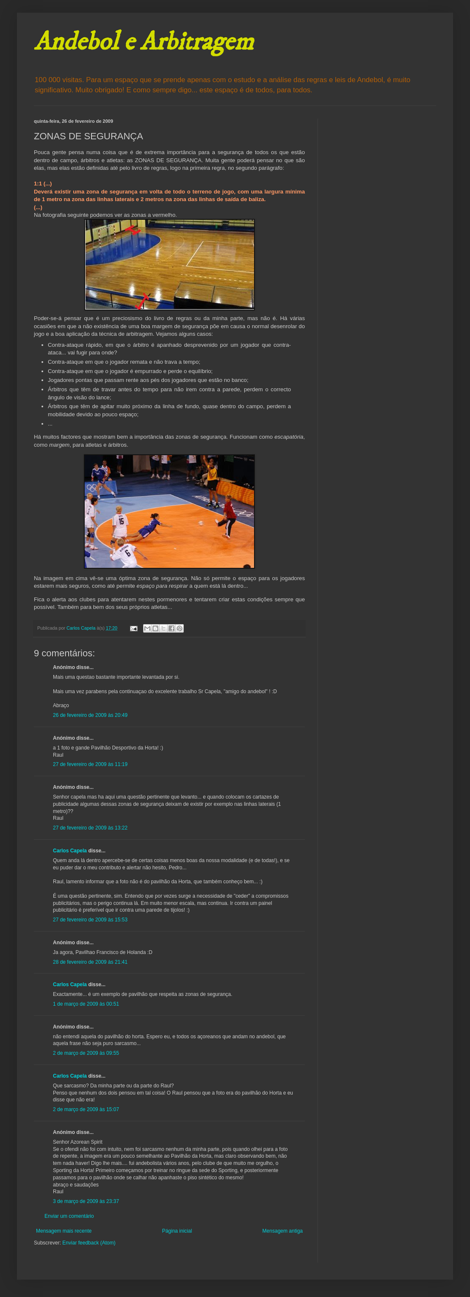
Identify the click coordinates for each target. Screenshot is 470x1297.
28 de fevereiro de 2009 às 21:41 (90, 962)
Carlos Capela (70, 851)
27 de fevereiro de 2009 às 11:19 (90, 764)
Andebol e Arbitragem (143, 42)
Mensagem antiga (283, 1231)
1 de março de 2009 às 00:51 (86, 1004)
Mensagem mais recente (63, 1231)
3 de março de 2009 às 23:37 (86, 1201)
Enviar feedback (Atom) (88, 1243)
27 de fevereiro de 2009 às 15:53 (90, 920)
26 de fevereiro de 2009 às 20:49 (90, 715)
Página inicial (177, 1231)
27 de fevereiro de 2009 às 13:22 (90, 828)
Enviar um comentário (69, 1216)
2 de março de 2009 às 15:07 (86, 1109)
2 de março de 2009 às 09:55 (86, 1053)
